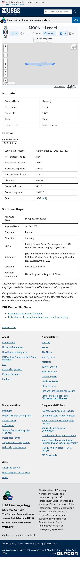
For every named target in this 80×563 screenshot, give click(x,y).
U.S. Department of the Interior (13, 550)
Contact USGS (51, 544)
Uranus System (49, 376)
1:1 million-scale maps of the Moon (25, 313)
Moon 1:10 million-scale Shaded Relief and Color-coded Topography (60, 441)
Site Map (39, 544)
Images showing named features (58, 410)
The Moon (47, 352)
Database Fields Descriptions (17, 415)
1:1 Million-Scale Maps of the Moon (59, 435)
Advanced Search (11, 467)
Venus (45, 347)
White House (51, 550)
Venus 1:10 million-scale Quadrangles (54, 429)
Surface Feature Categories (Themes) (16, 431)
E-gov (61, 550)
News (5, 477)
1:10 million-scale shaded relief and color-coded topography (38, 317)
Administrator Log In (26, 535)
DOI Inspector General (36, 550)
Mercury (46, 342)
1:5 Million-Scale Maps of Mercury (58, 415)
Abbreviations (9, 420)
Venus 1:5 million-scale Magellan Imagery (58, 422)
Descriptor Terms (11, 437)
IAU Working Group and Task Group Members (19, 358)
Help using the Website (14, 447)
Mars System (48, 357)
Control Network (10, 139)
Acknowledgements (12, 369)
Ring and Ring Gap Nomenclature (58, 390)
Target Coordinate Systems (16, 442)
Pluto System (49, 386)
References (8, 425)
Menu (76, 20)
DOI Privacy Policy (9, 544)
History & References (13, 347)
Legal (20, 544)
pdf (44, 198)
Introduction (8, 342)
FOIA (5, 553)
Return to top (9, 327)
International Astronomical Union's (56, 507)
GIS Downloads (49, 455)
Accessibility (29, 544)
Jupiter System (50, 366)
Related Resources (11, 374)
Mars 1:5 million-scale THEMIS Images (57, 449)
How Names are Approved (15, 352)
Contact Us (7, 379)
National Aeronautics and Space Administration (52, 522)
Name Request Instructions (16, 472)
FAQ (4, 364)
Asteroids (46, 361)
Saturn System (49, 371)
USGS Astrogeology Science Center (16, 507)
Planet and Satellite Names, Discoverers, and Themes (56, 397)
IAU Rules (7, 410)
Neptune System (50, 381)
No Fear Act (70, 550)
